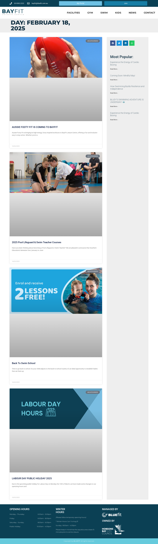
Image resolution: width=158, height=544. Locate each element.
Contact (149, 12)
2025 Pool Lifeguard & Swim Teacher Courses (36, 242)
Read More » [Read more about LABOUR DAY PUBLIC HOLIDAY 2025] (16, 492)
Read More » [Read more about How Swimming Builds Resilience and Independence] (114, 93)
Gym (90, 12)
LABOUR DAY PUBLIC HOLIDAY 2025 (32, 478)
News (132, 12)
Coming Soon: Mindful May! (122, 75)
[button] (112, 43)
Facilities (73, 12)
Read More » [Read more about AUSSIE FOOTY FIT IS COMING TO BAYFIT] (16, 141)
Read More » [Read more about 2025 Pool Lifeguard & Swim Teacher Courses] (16, 256)
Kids (118, 12)
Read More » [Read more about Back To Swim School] (16, 377)
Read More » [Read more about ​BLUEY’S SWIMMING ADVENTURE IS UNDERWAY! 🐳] (114, 106)
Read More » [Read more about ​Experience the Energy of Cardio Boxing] (114, 69)
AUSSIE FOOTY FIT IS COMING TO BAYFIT (35, 127)
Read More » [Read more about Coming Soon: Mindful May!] (114, 80)
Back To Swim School (23, 363)
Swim (104, 12)
